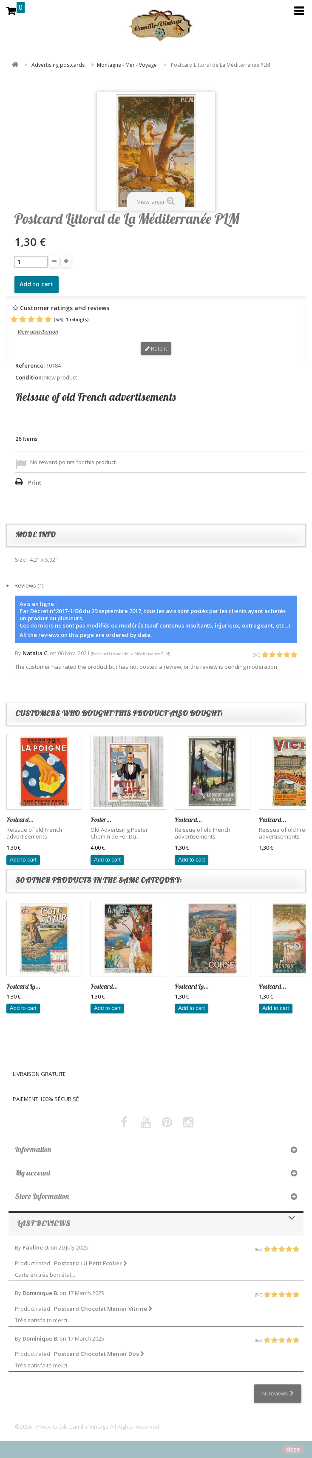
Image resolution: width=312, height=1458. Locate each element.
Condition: (29, 377)
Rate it (156, 348)
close (293, 1449)
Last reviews (43, 1223)
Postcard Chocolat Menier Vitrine (103, 1308)
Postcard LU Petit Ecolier (91, 1263)
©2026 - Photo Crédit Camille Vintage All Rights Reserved (87, 1426)
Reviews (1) (28, 585)
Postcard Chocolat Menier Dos (99, 1354)
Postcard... (20, 820)
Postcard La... (23, 986)
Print (34, 482)
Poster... (101, 820)
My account (33, 1173)
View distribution (37, 331)
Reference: (30, 365)
